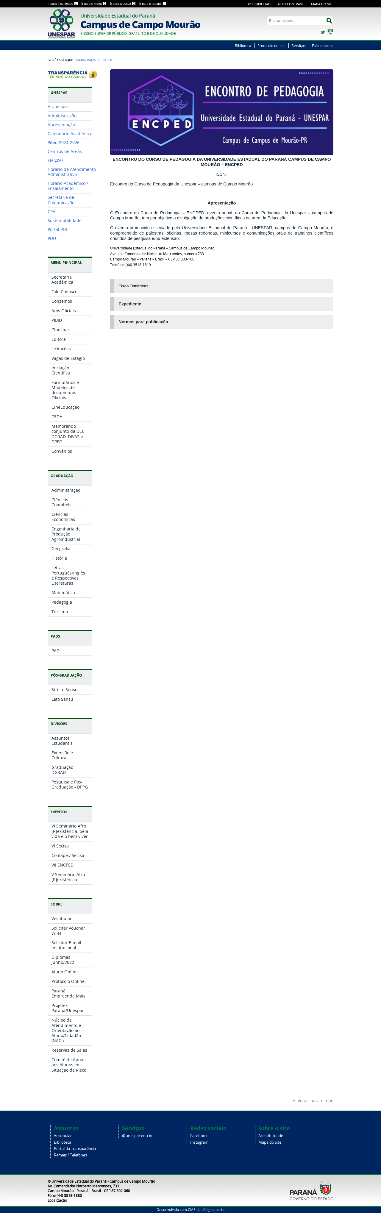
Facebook (198, 1135)
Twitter (323, 32)
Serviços (299, 45)
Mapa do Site (322, 4)
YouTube (330, 32)
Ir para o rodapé (153, 3)
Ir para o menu (94, 3)
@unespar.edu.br (137, 1135)
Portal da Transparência (75, 1148)
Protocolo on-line (271, 45)
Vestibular (63, 1135)
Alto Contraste (291, 4)
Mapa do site (269, 1142)
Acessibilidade (260, 4)
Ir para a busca (123, 3)
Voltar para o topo (315, 1100)
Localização (57, 1200)
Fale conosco (322, 45)
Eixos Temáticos (133, 286)
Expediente (129, 304)
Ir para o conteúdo (63, 3)
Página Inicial (86, 60)
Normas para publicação (143, 321)
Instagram (199, 1142)
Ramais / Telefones (70, 1155)
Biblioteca (243, 45)
